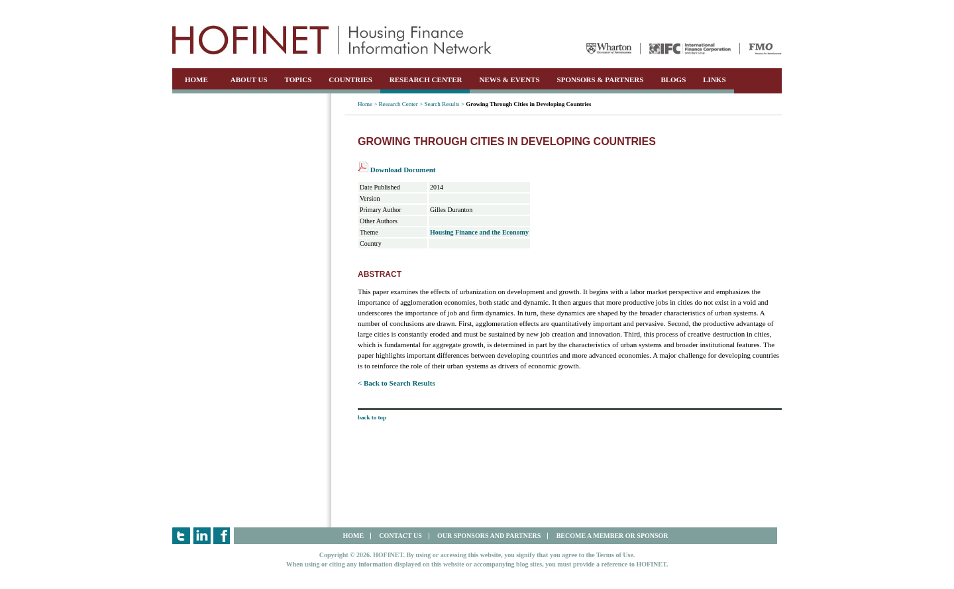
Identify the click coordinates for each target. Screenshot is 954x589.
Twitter (181, 535)
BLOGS (673, 79)
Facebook (222, 535)
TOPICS (298, 79)
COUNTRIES (350, 79)
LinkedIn (202, 535)
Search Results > (444, 104)
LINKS (714, 79)
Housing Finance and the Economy (479, 232)
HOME (196, 79)
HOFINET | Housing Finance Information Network (332, 39)
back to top (372, 417)
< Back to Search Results (396, 383)
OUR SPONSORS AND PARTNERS (489, 535)
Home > (367, 104)
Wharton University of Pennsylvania (608, 48)
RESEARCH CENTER (426, 79)
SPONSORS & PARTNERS (600, 79)
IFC (690, 48)
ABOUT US (249, 79)
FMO (765, 48)
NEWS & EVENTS (509, 79)
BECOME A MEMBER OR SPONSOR (612, 535)
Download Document (396, 170)
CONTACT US (400, 535)
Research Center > (401, 104)
